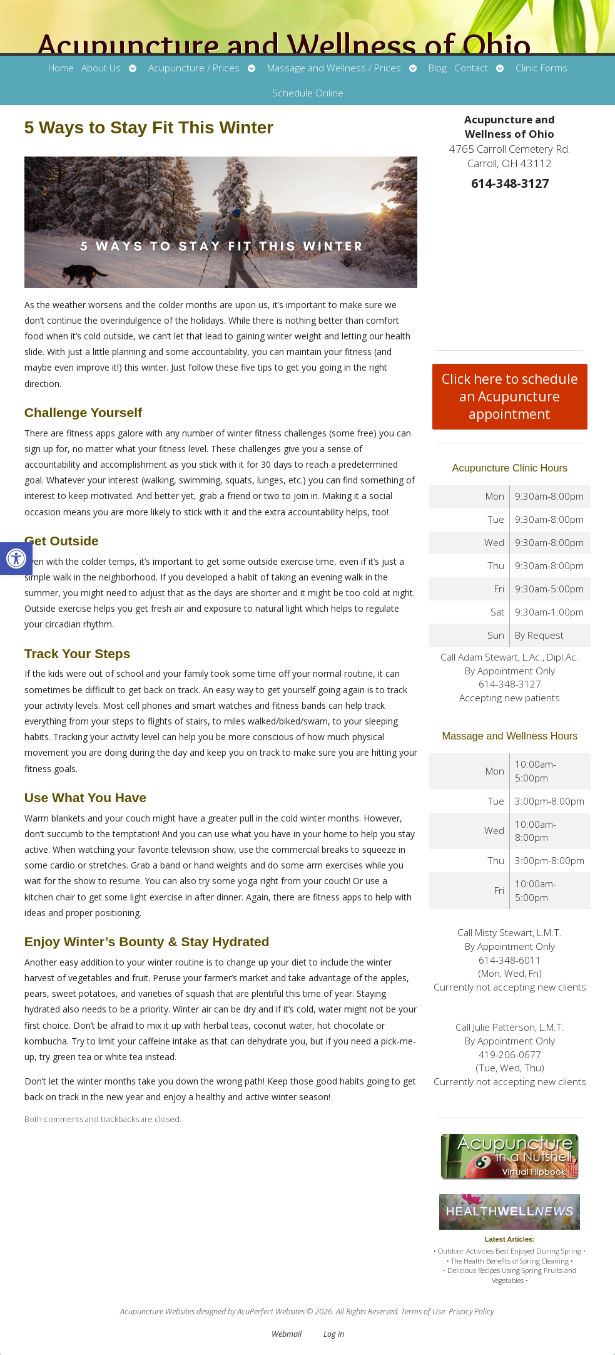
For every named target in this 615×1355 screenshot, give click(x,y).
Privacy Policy (471, 1311)
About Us (101, 68)
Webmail (287, 1334)
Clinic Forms (541, 68)
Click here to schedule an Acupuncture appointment (510, 396)
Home (61, 68)
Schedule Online (307, 93)
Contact (471, 68)
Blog (438, 68)
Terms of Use (423, 1311)
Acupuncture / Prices (194, 68)
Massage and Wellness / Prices (334, 68)
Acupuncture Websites (157, 1311)
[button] (16, 558)
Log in (333, 1334)
